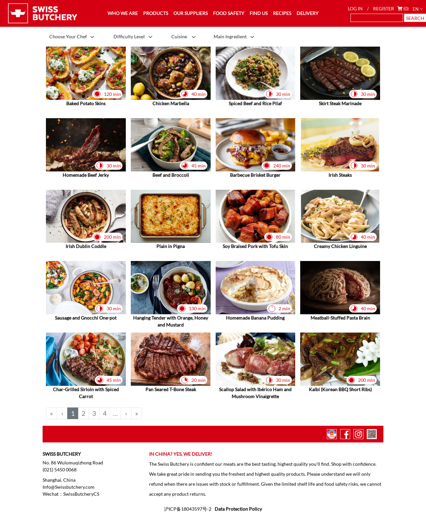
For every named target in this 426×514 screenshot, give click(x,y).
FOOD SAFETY (228, 13)
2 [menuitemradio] (84, 413)
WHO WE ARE (122, 13)
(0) (406, 8)
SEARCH (415, 18)
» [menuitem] (136, 413)
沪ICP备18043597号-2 (187, 509)
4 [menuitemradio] (105, 413)
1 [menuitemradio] (73, 413)
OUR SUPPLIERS (190, 13)
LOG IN (355, 8)
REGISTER (383, 8)
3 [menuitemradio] (94, 413)
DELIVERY (308, 13)
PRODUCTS (155, 13)
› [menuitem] (126, 413)
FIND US (259, 13)
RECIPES (282, 13)
